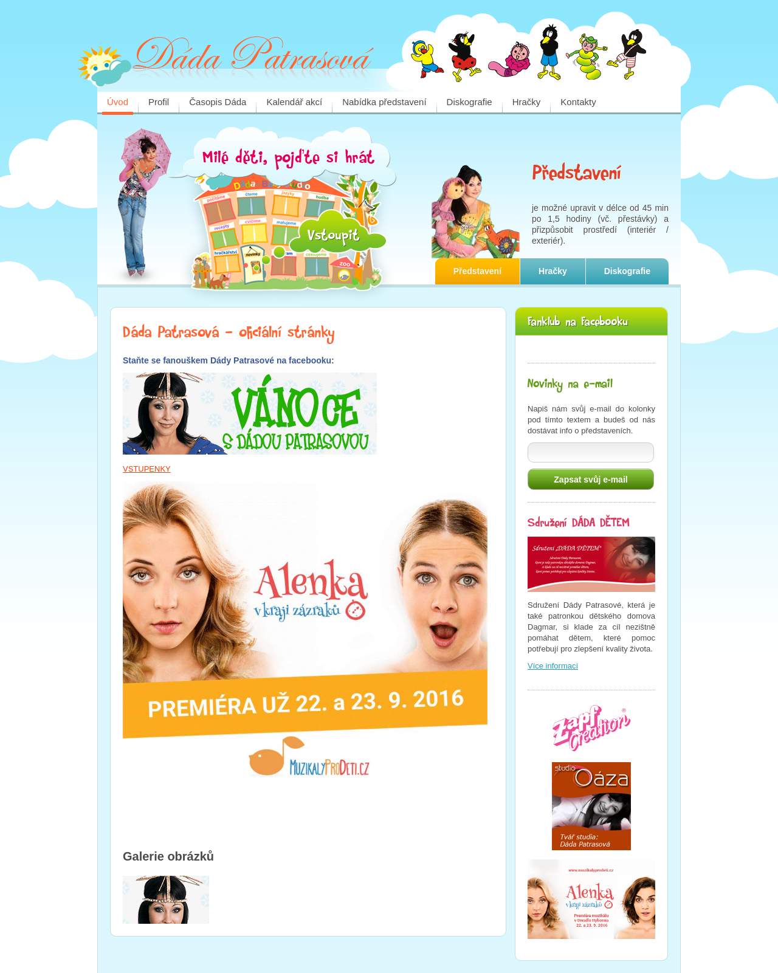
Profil (158, 102)
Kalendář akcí (294, 102)
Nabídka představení (384, 102)
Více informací (553, 665)
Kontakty (578, 102)
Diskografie (469, 102)
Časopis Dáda (217, 102)
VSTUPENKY (147, 468)
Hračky (526, 102)
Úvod (117, 102)
